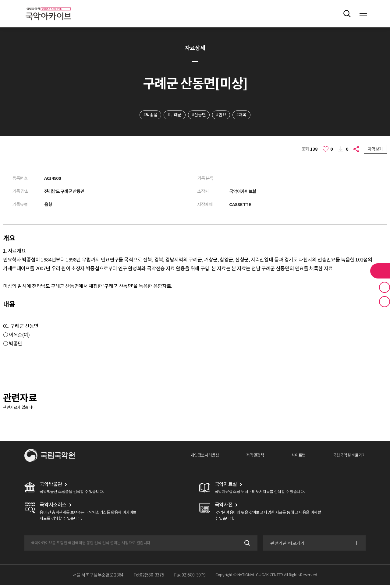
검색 (246, 542)
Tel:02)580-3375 (148, 575)
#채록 (241, 114)
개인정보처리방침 (204, 455)
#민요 (221, 114)
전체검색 (347, 13)
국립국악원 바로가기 (349, 455)
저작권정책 (255, 455)
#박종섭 (150, 114)
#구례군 (174, 114)
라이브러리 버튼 (380, 270)
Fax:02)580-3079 (190, 575)
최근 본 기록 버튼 (384, 301)
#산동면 (199, 114)
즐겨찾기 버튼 (384, 287)
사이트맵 (298, 455)
